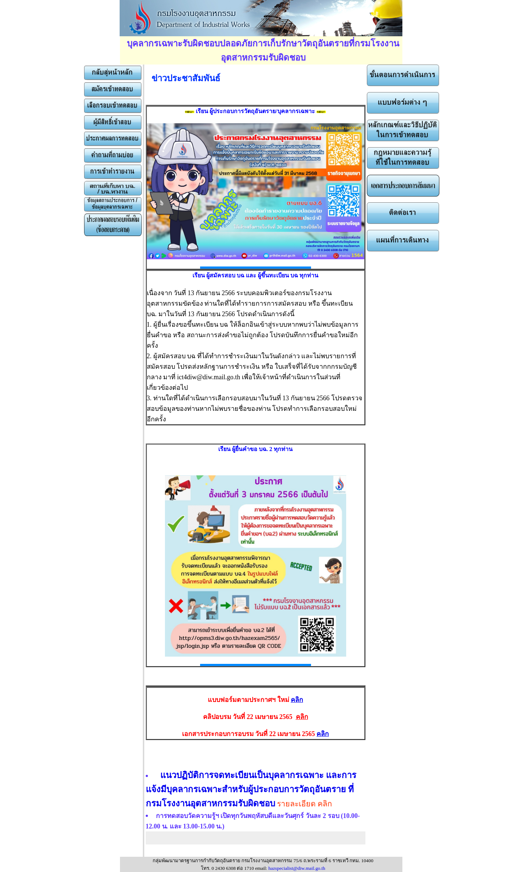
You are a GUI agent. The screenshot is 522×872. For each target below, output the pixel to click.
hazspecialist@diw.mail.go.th (296, 868)
